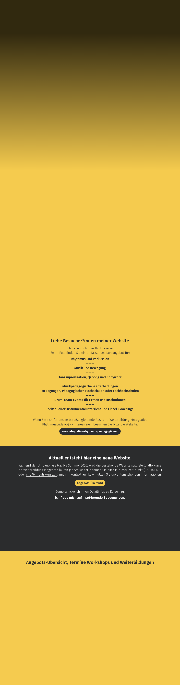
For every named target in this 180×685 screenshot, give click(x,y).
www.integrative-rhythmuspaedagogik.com (90, 431)
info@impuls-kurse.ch (41, 474)
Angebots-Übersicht (90, 483)
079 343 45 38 (154, 470)
